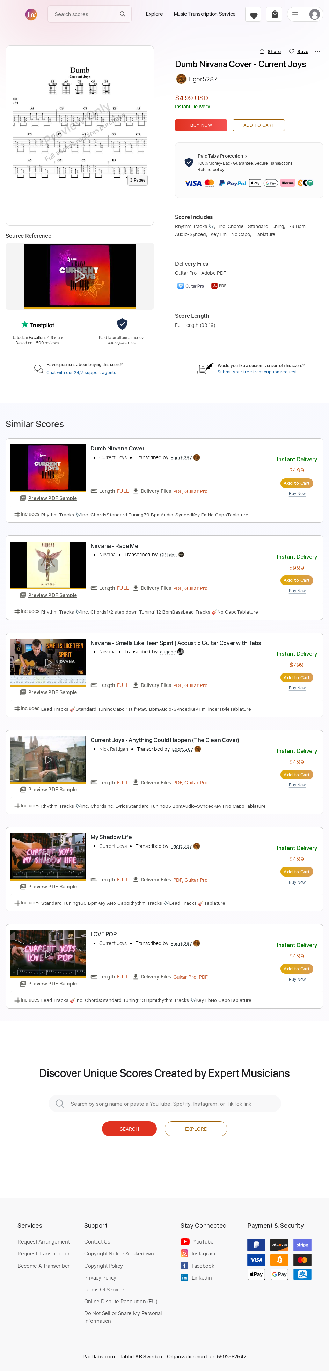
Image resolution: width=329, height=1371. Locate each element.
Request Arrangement (43, 1241)
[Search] (122, 14)
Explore (196, 1129)
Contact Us (97, 1241)
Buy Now (201, 125)
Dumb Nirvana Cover (117, 448)
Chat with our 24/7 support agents (81, 372)
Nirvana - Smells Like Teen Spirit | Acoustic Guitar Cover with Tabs (175, 642)
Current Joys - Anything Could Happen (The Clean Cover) (164, 739)
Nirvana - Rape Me (114, 545)
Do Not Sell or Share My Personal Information (123, 1317)
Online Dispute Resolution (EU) (121, 1301)
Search (129, 1129)
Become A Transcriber (43, 1265)
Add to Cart (259, 125)
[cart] (274, 14)
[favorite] (253, 14)
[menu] (13, 14)
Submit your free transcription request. (258, 371)
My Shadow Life (111, 837)
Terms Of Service (104, 1289)
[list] (295, 14)
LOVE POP (103, 934)
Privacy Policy (100, 1277)
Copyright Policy (103, 1265)
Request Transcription (43, 1253)
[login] (314, 14)
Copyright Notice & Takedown (119, 1253)
